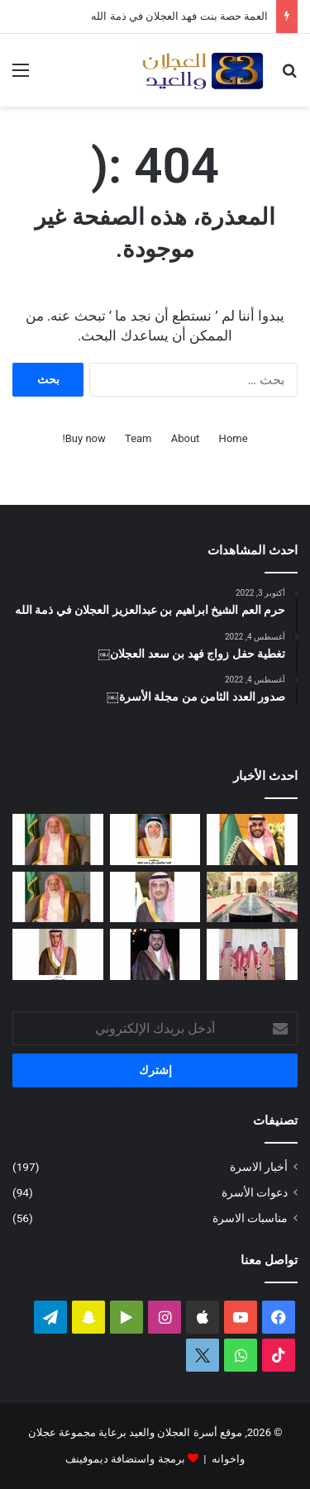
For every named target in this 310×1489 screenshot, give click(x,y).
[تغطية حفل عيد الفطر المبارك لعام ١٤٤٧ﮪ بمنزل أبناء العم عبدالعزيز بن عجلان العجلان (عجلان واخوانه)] (252, 897)
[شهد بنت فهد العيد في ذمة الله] (57, 954)
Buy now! (83, 438)
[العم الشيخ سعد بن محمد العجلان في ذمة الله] (57, 839)
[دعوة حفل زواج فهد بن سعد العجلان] (155, 954)
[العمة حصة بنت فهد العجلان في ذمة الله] (155, 839)
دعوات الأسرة (255, 1192)
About (185, 438)
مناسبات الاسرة (250, 1218)
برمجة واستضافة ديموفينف (124, 1459)
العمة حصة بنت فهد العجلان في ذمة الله (179, 16)
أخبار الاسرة (259, 1166)
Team (138, 438)
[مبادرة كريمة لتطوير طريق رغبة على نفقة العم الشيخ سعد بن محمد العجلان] (57, 897)
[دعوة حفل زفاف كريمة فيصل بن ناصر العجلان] (155, 897)
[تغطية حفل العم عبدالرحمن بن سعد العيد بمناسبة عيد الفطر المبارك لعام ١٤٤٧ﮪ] (252, 954)
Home (233, 438)
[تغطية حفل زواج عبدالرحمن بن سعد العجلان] (252, 839)
